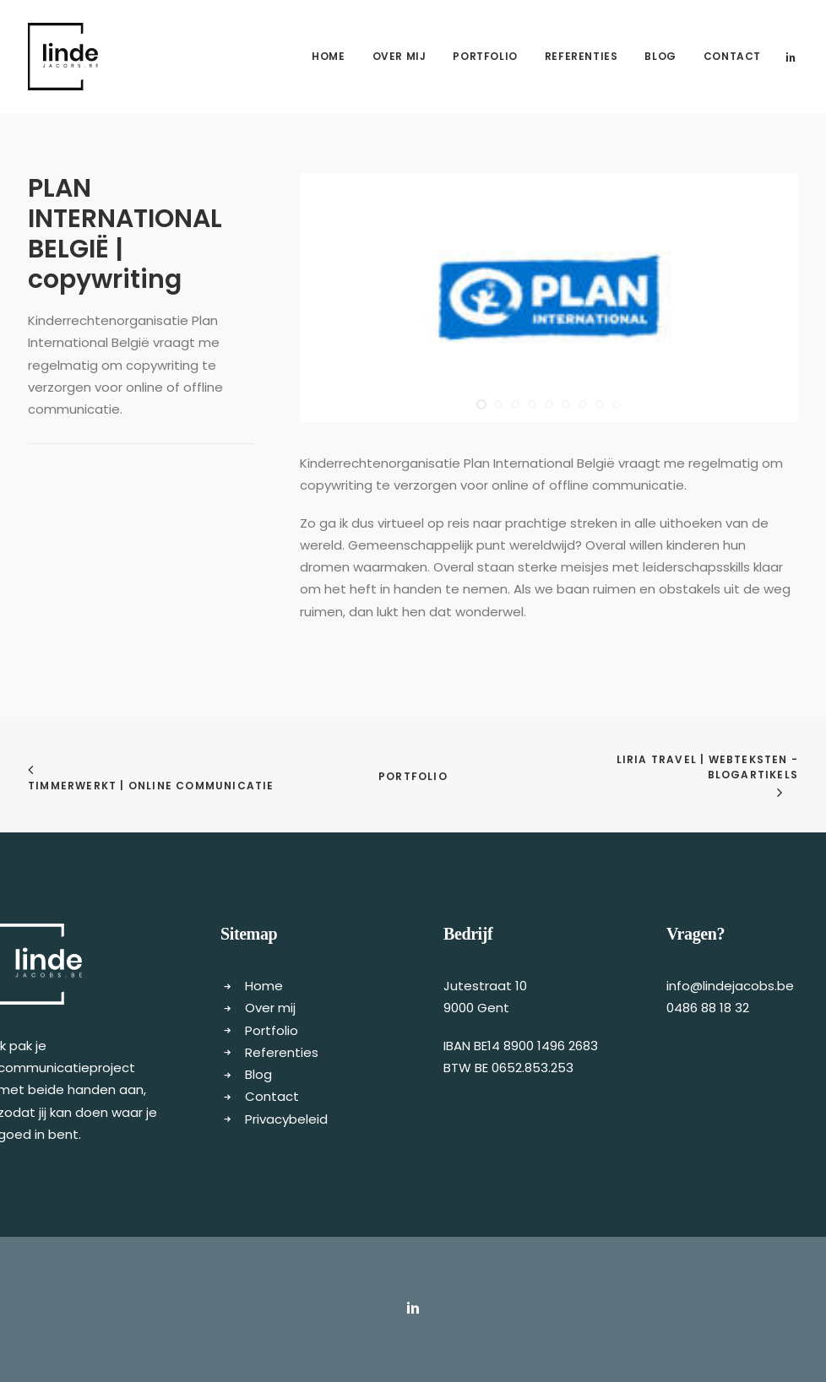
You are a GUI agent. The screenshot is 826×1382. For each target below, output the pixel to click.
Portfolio (485, 56)
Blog (660, 56)
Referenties (581, 56)
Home (328, 56)
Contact (732, 56)
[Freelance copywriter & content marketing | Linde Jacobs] (63, 56)
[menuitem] (328, 56)
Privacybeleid (286, 1119)
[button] (790, 56)
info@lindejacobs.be (730, 985)
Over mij (399, 56)
